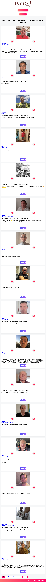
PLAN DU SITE (37, 580)
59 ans (7, 44)
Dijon (2, 147)
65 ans (7, 79)
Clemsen (3, 146)
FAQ (29, 580)
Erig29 (2, 455)
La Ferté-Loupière (5, 250)
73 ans (5, 147)
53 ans (12, 216)
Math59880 (3, 490)
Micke (2, 318)
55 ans (7, 285)
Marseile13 (3, 43)
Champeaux (4, 319)
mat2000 (3, 558)
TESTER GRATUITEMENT (23, 10)
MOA (2, 77)
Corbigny (3, 44)
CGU (32, 580)
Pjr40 (2, 352)
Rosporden (3, 456)
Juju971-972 (4, 524)
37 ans (12, 525)
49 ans (7, 182)
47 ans (11, 250)
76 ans (8, 388)
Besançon (3, 182)
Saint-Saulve (4, 491)
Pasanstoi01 (4, 215)
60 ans (8, 456)
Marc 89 (3, 249)
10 (26, 576)
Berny (2, 386)
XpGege (3, 421)
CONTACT (43, 580)
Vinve (2, 180)
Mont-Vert (3, 79)
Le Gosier (3, 285)
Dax (2, 353)
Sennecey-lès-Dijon (5, 422)
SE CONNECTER (23, 14)
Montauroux (4, 388)
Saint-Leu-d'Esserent (5, 525)
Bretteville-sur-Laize (5, 216)
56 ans (5, 353)
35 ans (6, 113)
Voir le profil (23, 56)
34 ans (8, 491)
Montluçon (3, 559)
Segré (2, 113)
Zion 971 (3, 283)
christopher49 (4, 112)
